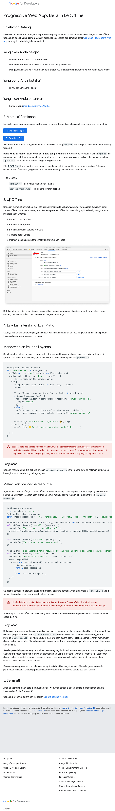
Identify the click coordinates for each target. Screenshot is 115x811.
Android (6, 809)
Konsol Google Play (67, 772)
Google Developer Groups (14, 763)
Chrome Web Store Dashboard (72, 790)
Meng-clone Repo (15, 130)
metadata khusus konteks (78, 447)
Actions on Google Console (71, 781)
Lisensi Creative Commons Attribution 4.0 (78, 708)
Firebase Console (67, 777)
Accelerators (9, 772)
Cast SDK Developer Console (72, 786)
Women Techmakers (12, 777)
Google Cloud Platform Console (73, 768)
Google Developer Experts (14, 768)
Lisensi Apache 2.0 (37, 711)
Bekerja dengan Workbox (56, 697)
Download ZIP (13, 138)
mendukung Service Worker (36, 106)
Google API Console (68, 763)
